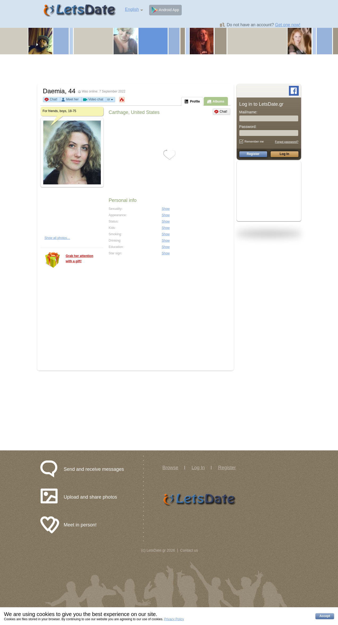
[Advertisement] (169, 69)
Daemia (54, 91)
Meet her (72, 99)
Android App (165, 10)
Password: (248, 127)
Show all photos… (57, 238)
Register (227, 467)
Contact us (189, 550)
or (110, 99)
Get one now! (287, 25)
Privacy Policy (174, 619)
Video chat (95, 99)
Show (166, 209)
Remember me (251, 141)
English (132, 9)
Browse (170, 467)
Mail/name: (248, 112)
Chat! (54, 99)
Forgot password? (286, 141)
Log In (198, 467)
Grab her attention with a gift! (79, 258)
